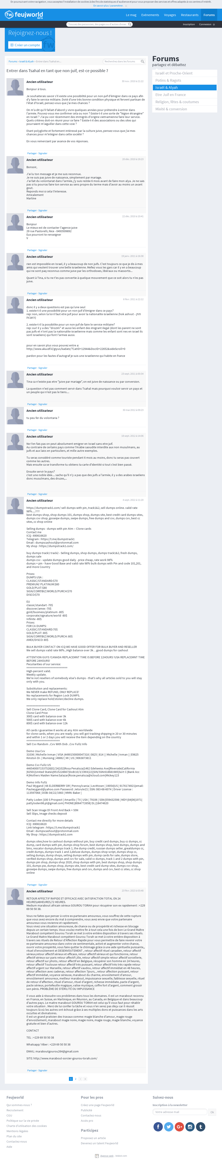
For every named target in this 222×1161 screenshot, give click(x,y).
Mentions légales (17, 1131)
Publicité (86, 1110)
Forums (209, 15)
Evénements (150, 15)
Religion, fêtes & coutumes (177, 101)
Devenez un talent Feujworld (99, 1143)
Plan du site (14, 1136)
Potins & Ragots (168, 80)
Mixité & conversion (171, 108)
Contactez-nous (17, 1141)
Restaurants (190, 15)
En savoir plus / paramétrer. (108, 5)
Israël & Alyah (26, 61)
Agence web (107, 1155)
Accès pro (87, 1121)
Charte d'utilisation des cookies (27, 1126)
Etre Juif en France (170, 94)
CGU (9, 1115)
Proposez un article (93, 1138)
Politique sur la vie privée (23, 1121)
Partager (32, 153)
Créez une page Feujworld (97, 1105)
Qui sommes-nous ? (19, 1105)
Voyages (170, 15)
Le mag (131, 15)
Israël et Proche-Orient (174, 73)
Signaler (42, 153)
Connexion (205, 24)
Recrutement (15, 1110)
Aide (9, 1147)
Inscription (189, 24)
